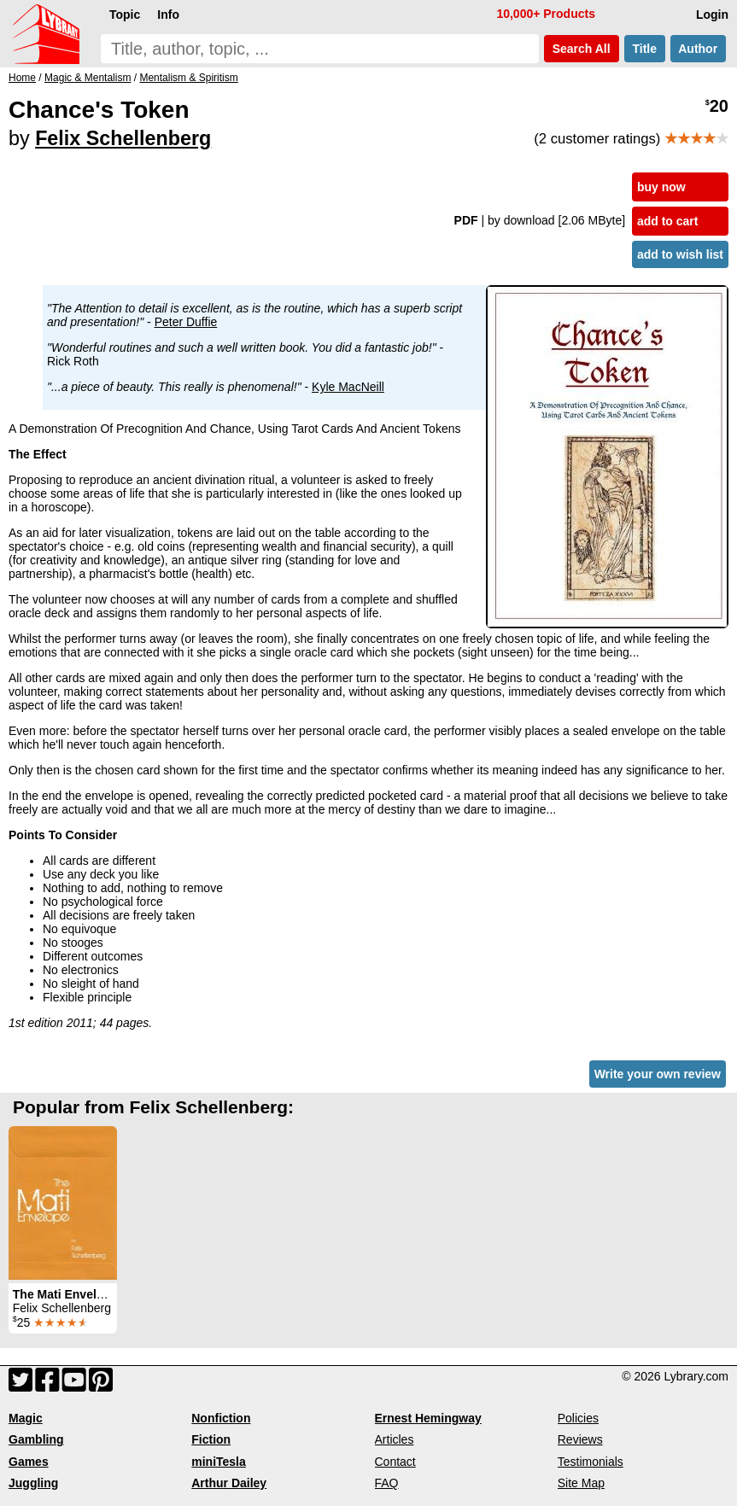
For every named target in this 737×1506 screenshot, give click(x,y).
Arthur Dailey (228, 1483)
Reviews (580, 1439)
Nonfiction (220, 1418)
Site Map (581, 1483)
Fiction (211, 1439)
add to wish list (680, 254)
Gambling (36, 1439)
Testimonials (590, 1461)
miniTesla (218, 1461)
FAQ (387, 1483)
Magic (26, 1418)
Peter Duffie (186, 322)
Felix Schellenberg (123, 138)
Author (698, 48)
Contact (395, 1461)
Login (712, 14)
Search (581, 48)
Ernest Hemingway (428, 1418)
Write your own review (657, 1074)
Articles (394, 1439)
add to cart (668, 221)
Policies (578, 1418)
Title (644, 48)
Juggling (33, 1483)
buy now (661, 187)
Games (29, 1461)
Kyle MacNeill (348, 387)
